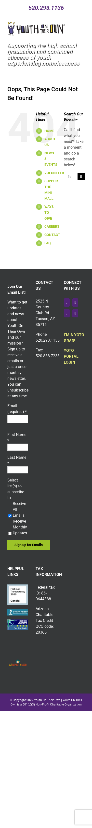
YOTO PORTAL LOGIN (71, 356)
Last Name (16, 460)
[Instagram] (67, 313)
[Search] (81, 176)
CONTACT (52, 235)
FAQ (47, 243)
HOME (49, 131)
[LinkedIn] (75, 313)
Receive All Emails (19, 509)
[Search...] (71, 176)
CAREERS (51, 226)
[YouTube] (75, 302)
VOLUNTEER (54, 173)
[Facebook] (67, 302)
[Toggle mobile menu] (84, 23)
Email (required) (17, 408)
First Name (16, 437)
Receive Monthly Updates (20, 527)
